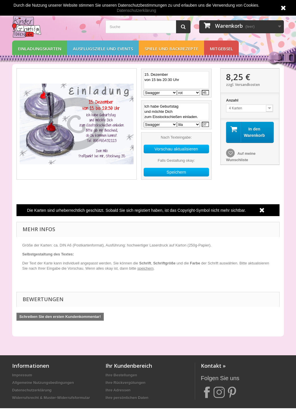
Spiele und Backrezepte (171, 48)
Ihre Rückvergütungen (125, 382)
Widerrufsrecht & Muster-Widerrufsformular (51, 397)
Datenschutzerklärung (32, 390)
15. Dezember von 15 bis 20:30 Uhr (176, 80)
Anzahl (232, 100)
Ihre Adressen (118, 390)
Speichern (176, 172)
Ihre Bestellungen (121, 375)
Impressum (22, 375)
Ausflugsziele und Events (103, 48)
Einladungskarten (39, 48)
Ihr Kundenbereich (129, 365)
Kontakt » (213, 365)
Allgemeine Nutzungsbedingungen (43, 382)
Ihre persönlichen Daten (127, 397)
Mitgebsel (221, 48)
